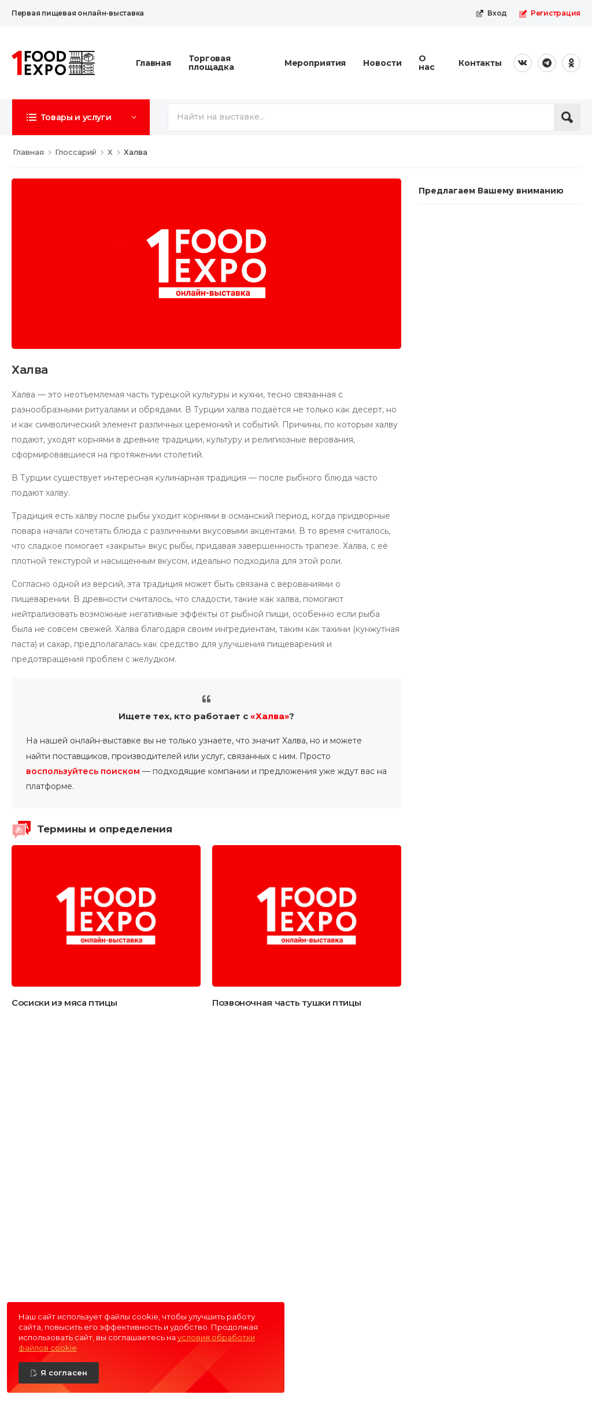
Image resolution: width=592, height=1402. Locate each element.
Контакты (480, 63)
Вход (491, 13)
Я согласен (63, 1372)
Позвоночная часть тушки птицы (286, 1002)
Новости (382, 63)
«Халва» (269, 716)
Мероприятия (315, 63)
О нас (427, 62)
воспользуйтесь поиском (83, 771)
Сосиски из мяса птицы (64, 1002)
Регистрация (549, 13)
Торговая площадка (211, 62)
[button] (81, 117)
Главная (153, 63)
